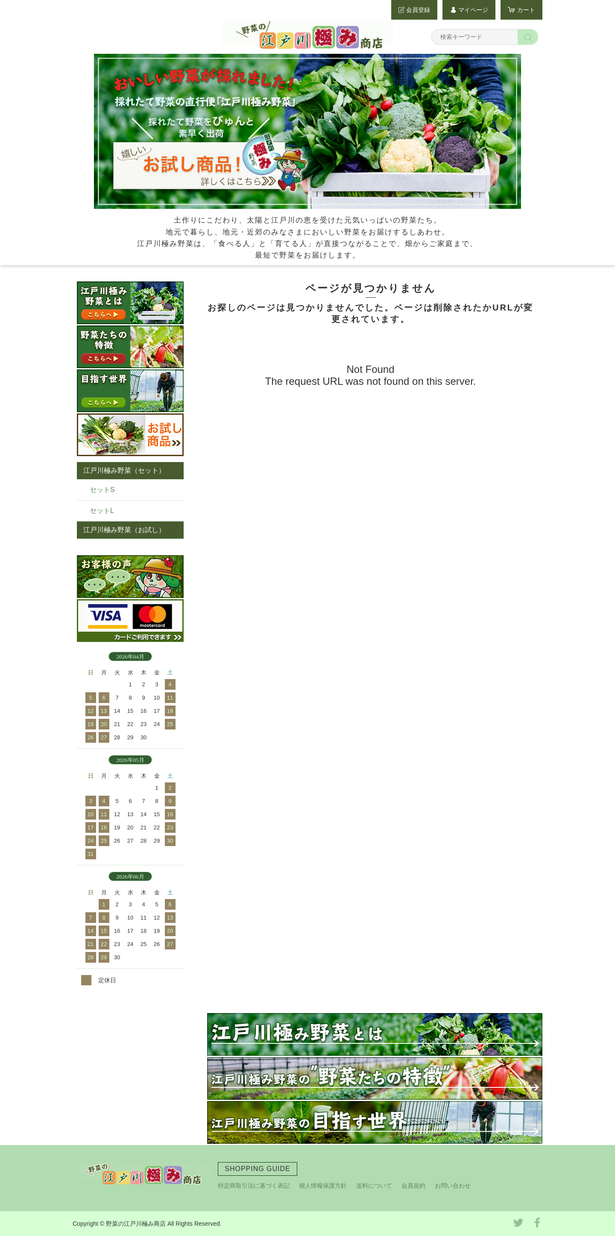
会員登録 (418, 9)
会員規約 (413, 1185)
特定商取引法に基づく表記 (254, 1185)
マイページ (473, 9)
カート (526, 9)
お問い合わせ (453, 1185)
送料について (374, 1185)
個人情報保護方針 (323, 1185)
